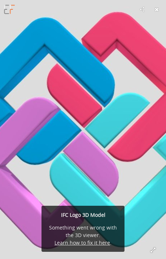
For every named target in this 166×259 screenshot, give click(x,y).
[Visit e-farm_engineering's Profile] (9, 9)
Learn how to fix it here (82, 242)
